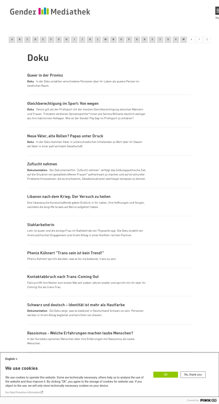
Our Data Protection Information (22, 392)
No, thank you (193, 374)
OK (166, 374)
